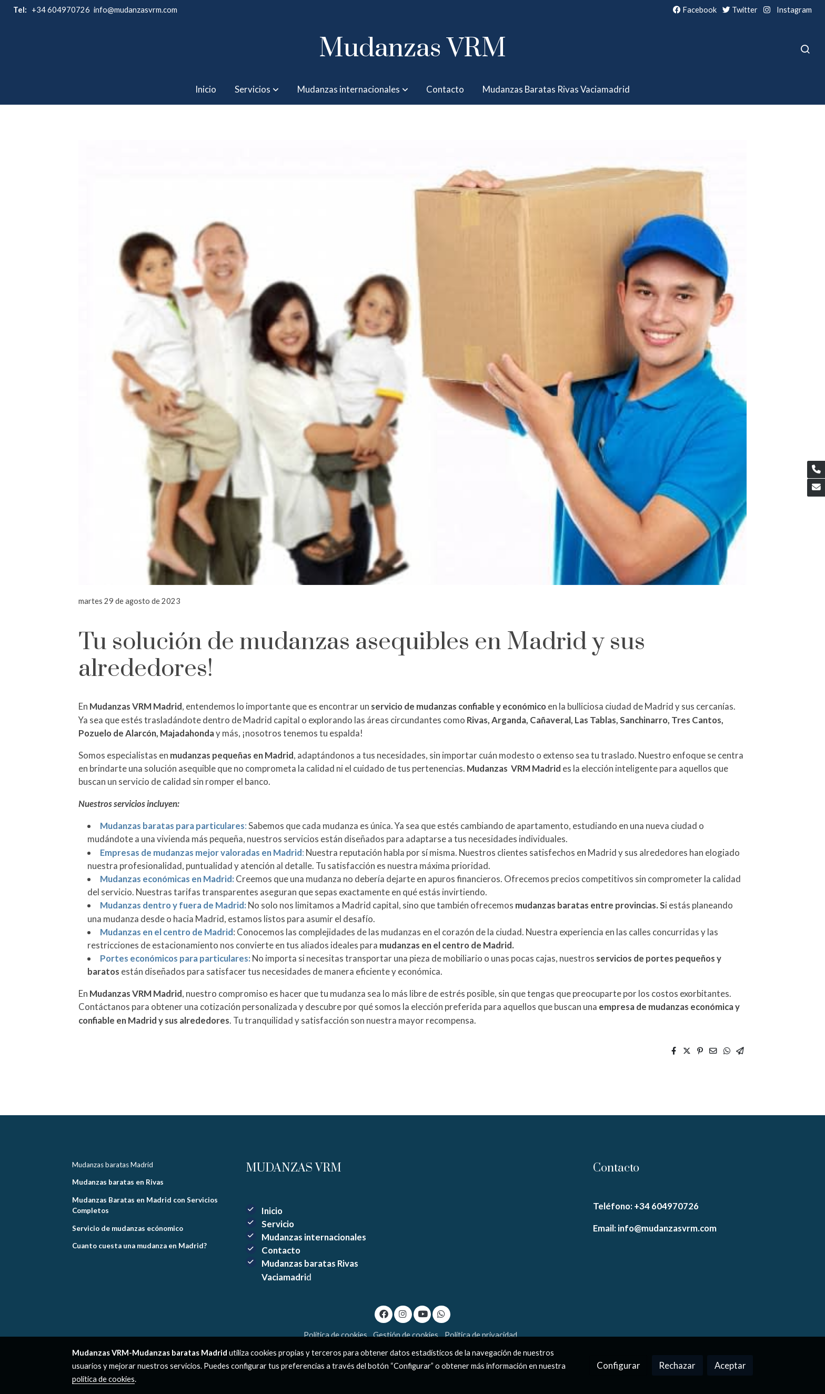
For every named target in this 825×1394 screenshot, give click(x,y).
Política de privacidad (481, 1334)
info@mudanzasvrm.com (666, 1228)
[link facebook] (384, 1313)
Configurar (618, 1365)
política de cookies (103, 1379)
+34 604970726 (51, 9)
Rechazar (677, 1365)
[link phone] (816, 470)
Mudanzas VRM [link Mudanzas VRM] (412, 48)
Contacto (280, 1250)
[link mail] (816, 488)
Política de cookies (335, 1334)
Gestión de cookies (405, 1334)
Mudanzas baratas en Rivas (118, 1182)
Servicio (277, 1223)
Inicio (272, 1210)
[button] (257, 89)
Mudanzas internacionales (313, 1237)
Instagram (794, 9)
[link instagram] (403, 1313)
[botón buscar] (805, 49)
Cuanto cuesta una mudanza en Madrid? (139, 1245)
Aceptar (730, 1365)
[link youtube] (423, 1313)
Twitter (740, 9)
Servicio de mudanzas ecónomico (127, 1228)
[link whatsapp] (441, 1313)
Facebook (695, 9)
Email (604, 1228)
